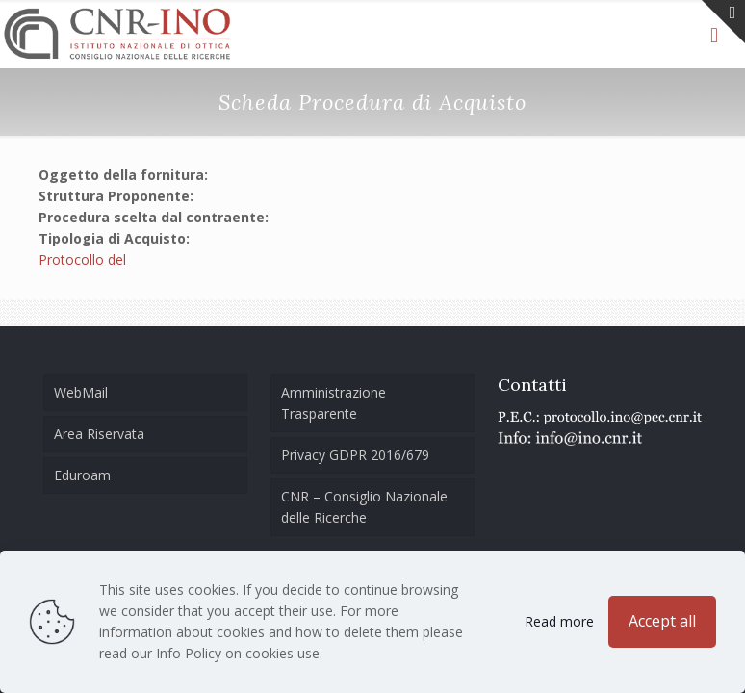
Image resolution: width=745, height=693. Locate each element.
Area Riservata (99, 433)
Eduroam (82, 475)
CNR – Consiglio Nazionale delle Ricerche (364, 506)
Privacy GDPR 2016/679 (355, 455)
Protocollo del (82, 259)
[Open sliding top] (723, 21)
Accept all (662, 620)
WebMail (81, 392)
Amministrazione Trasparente (333, 403)
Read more (559, 621)
